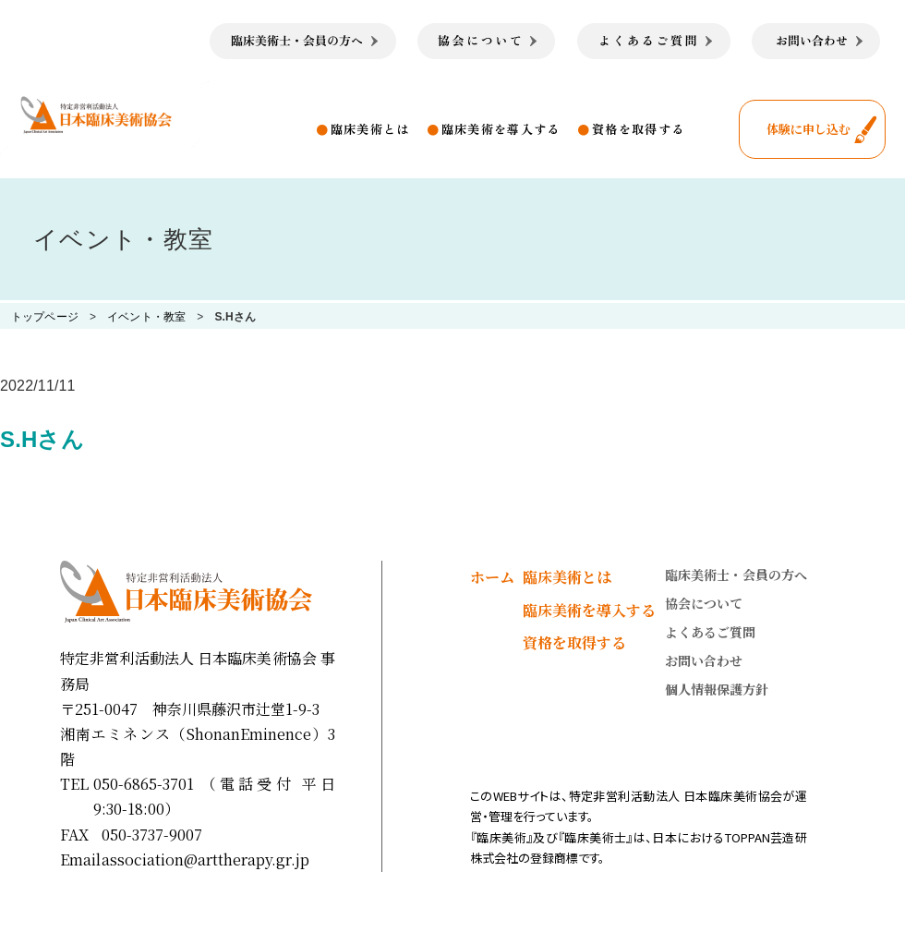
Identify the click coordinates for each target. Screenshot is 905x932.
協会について (703, 603)
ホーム (492, 576)
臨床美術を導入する (501, 129)
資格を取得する (638, 129)
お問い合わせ (703, 660)
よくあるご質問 (710, 632)
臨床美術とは (370, 129)
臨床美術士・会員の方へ (736, 574)
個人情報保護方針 (716, 689)
